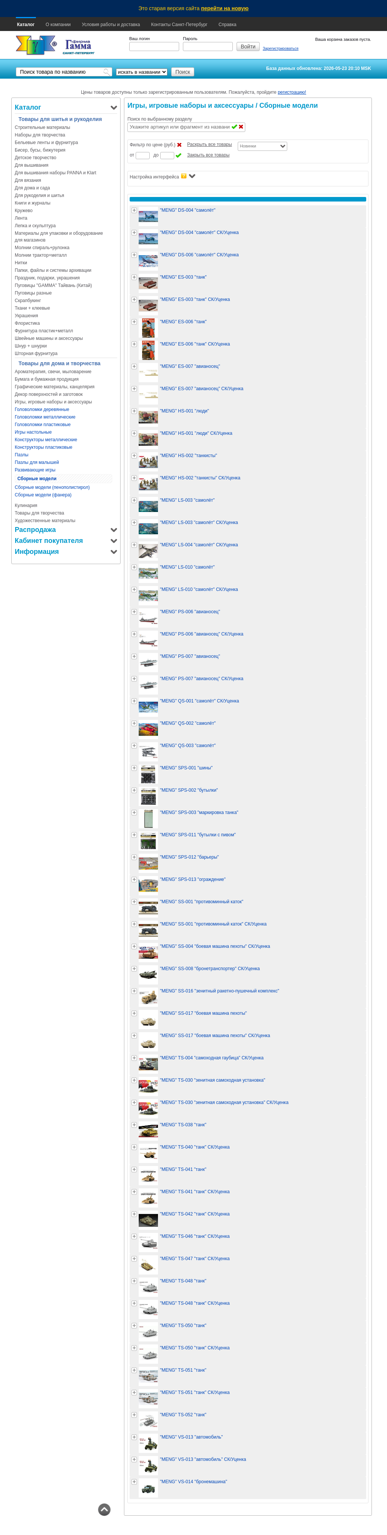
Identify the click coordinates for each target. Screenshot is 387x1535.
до (156, 155)
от (132, 155)
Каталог (26, 24)
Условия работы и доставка (111, 24)
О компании (58, 24)
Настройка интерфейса (162, 176)
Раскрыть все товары (209, 144)
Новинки (248, 146)
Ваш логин (139, 38)
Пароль (190, 38)
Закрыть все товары (208, 155)
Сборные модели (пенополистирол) (52, 487)
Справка (227, 24)
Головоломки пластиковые (43, 424)
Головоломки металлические (45, 417)
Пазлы (21, 454)
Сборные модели (36, 478)
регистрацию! (292, 92)
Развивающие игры (35, 470)
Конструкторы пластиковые (43, 447)
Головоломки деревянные (42, 409)
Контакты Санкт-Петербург (179, 24)
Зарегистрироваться (281, 49)
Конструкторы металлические (46, 439)
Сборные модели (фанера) (43, 495)
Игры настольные (33, 432)
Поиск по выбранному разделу (159, 119)
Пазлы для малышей (37, 462)
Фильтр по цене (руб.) (152, 144)
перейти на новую (225, 8)
